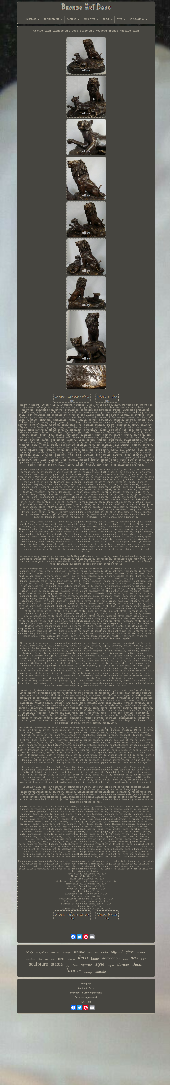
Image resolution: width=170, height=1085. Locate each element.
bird (61, 958)
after (46, 960)
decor (138, 964)
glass (129, 952)
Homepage (86, 984)
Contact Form (86, 988)
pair (143, 958)
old (96, 952)
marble (100, 972)
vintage (88, 972)
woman (55, 952)
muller (104, 952)
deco (83, 957)
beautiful (67, 952)
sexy (29, 952)
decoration (111, 958)
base (75, 965)
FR (89, 1002)
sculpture (38, 964)
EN (83, 1002)
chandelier (31, 959)
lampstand (42, 952)
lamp (95, 958)
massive (79, 952)
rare (53, 959)
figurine (86, 965)
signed (117, 951)
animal (125, 960)
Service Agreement (86, 997)
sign (40, 959)
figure (110, 966)
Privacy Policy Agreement (86, 993)
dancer (123, 964)
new (134, 957)
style (100, 964)
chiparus (71, 959)
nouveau (141, 952)
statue (57, 964)
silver (68, 966)
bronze (73, 971)
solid (90, 952)
